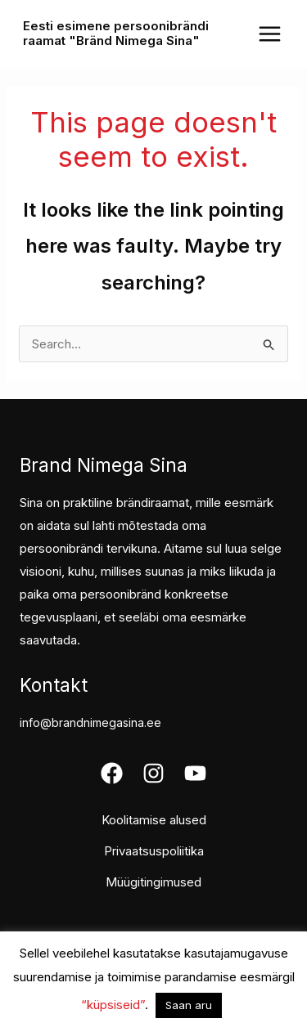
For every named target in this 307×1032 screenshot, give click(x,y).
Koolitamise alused (154, 820)
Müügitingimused (153, 882)
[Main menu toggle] (269, 33)
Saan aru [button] (188, 1005)
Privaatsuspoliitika (154, 851)
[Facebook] (112, 773)
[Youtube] (195, 773)
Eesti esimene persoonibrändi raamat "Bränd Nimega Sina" (116, 33)
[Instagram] (153, 773)
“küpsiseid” (113, 1004)
